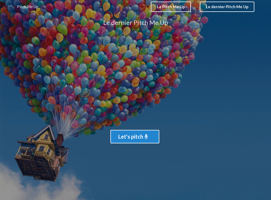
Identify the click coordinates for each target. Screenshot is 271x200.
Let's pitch (133, 136)
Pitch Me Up (27, 6)
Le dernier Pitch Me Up (227, 6)
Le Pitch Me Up (171, 6)
